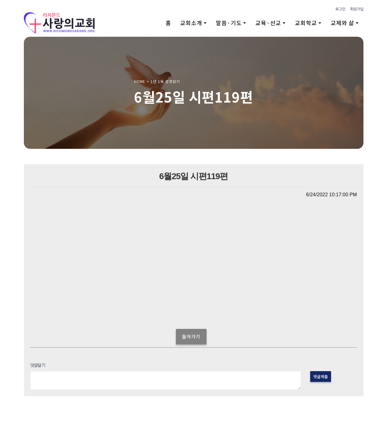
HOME (139, 81)
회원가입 (356, 9)
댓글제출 (320, 376)
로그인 (340, 9)
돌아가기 (191, 336)
